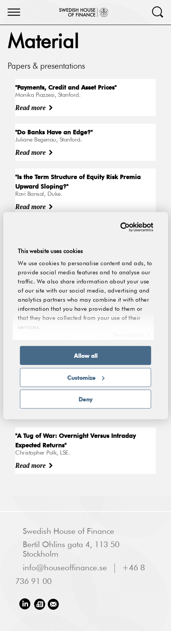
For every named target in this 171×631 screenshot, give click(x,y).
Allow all (85, 355)
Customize (86, 377)
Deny (85, 399)
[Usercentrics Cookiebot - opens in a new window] (120, 227)
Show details (128, 335)
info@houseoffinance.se (65, 568)
